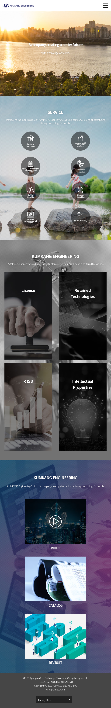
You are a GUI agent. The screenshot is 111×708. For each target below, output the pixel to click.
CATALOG (55, 605)
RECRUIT (55, 662)
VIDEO (55, 547)
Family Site (44, 700)
